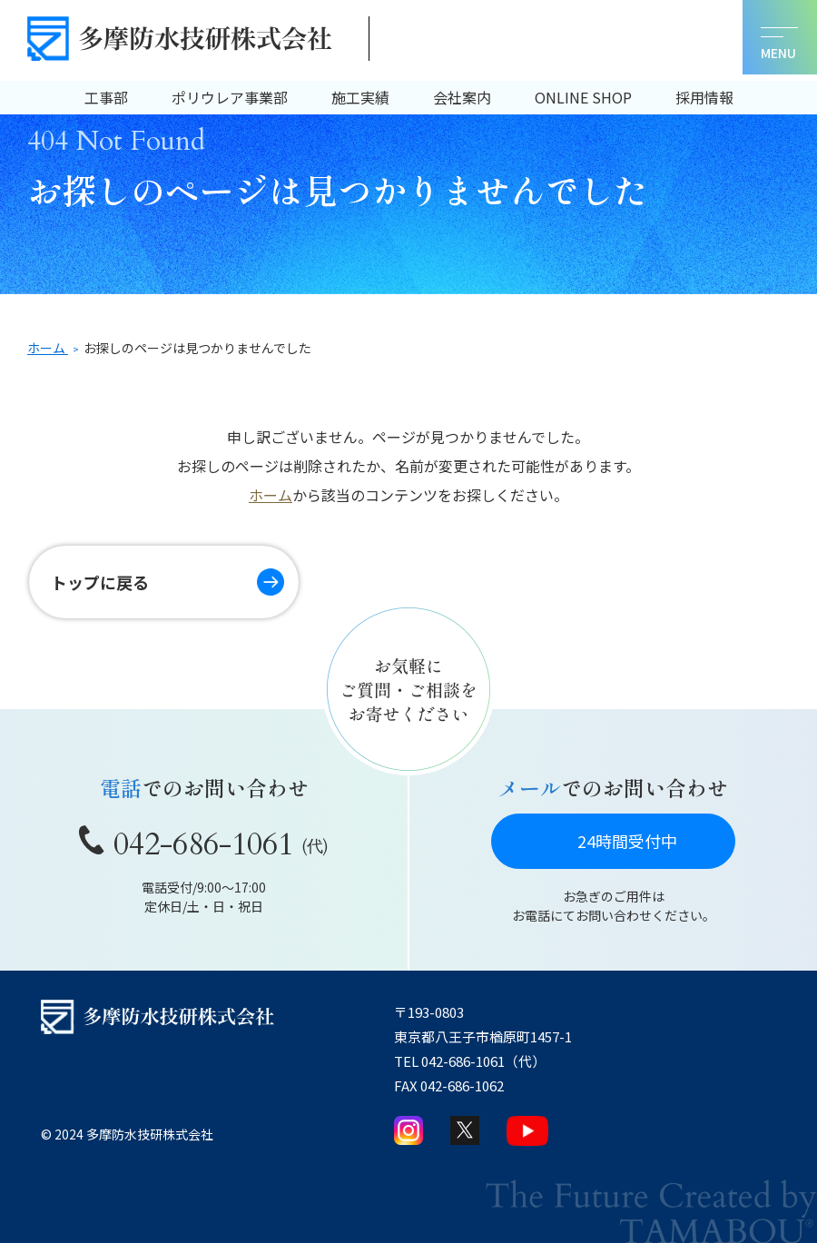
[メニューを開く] (780, 37)
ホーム (270, 495)
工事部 (106, 97)
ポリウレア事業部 (230, 97)
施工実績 (360, 97)
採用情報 (704, 97)
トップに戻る (100, 582)
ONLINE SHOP (583, 97)
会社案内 (462, 97)
